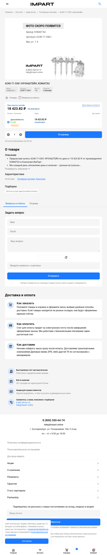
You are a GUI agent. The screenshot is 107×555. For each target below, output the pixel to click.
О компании (53, 470)
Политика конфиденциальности (24, 442)
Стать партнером (53, 490)
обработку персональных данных (83, 527)
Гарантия (53, 484)
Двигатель (40, 179)
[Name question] (53, 222)
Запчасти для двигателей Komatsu (22, 191)
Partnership (53, 497)
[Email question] (53, 231)
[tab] (15, 203)
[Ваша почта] (53, 513)
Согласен (27, 541)
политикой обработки (38, 529)
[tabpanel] (53, 246)
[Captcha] (53, 265)
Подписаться (53, 522)
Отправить (53, 276)
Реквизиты (53, 477)
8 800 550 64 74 (23, 402)
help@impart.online (24, 405)
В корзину (63, 134)
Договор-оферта (15, 456)
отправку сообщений (60, 527)
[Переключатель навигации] (7, 4)
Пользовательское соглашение (23, 449)
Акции (53, 463)
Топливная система (26, 179)
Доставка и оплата (91, 105)
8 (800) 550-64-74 (53, 420)
